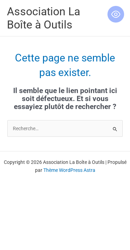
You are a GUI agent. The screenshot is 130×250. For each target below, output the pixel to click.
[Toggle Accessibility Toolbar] (116, 14)
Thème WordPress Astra (69, 170)
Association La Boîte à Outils (43, 18)
